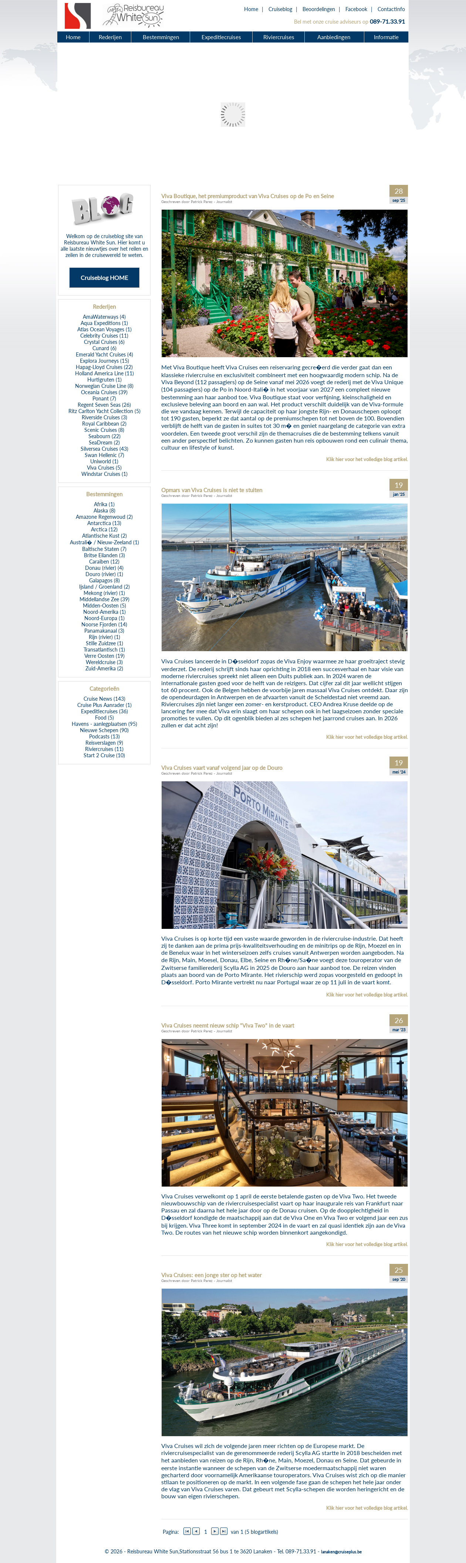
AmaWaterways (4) (104, 317)
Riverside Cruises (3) (104, 417)
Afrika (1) (104, 504)
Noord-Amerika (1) (104, 612)
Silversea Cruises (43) (104, 449)
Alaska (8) (104, 510)
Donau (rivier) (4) (104, 568)
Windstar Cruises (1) (104, 474)
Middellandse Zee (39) (104, 599)
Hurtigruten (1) (104, 379)
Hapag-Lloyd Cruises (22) (104, 367)
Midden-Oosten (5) (104, 605)
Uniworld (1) (104, 461)
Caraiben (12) (104, 561)
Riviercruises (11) (104, 749)
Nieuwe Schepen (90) (104, 730)
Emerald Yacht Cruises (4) (104, 354)
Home (251, 9)
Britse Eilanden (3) (104, 555)
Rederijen (110, 37)
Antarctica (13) (104, 523)
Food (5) (104, 717)
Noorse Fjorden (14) (104, 624)
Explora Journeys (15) (104, 361)
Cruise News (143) (104, 699)
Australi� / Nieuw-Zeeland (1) (104, 542)
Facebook (356, 9)
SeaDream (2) (104, 442)
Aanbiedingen (334, 37)
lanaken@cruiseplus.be (341, 1551)
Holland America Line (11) (104, 373)
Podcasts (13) (104, 736)
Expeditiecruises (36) (104, 711)
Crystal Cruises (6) (104, 342)
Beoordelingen (319, 9)
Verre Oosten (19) (104, 656)
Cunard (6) (104, 348)
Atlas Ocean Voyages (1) (104, 329)
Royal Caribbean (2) (104, 423)
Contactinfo (391, 9)
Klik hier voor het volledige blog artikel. (367, 459)
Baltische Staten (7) (104, 549)
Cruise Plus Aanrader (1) (104, 705)
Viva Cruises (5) (104, 467)
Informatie (386, 37)
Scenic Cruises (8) (104, 430)
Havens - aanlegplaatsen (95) (104, 724)
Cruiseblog (280, 9)
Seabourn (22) (104, 436)
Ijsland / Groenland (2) (104, 586)
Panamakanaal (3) (104, 630)
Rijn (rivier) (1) (104, 637)
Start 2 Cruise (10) (104, 755)
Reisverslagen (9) (104, 743)
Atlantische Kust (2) (104, 535)
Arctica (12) (104, 529)
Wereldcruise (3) (104, 662)
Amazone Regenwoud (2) (104, 517)
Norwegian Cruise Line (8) (104, 386)
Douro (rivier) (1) (104, 574)
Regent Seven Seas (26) (104, 405)
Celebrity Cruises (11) (104, 335)
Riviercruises (278, 37)
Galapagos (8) (104, 580)
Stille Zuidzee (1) (104, 643)
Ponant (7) (104, 398)
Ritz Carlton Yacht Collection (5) (104, 411)
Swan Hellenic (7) (104, 455)
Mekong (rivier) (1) (104, 593)
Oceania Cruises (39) (104, 392)
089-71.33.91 (387, 21)
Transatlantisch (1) (104, 649)
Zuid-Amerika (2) (104, 668)
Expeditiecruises (221, 37)
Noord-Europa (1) (104, 618)
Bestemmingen (161, 37)
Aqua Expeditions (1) (104, 323)
